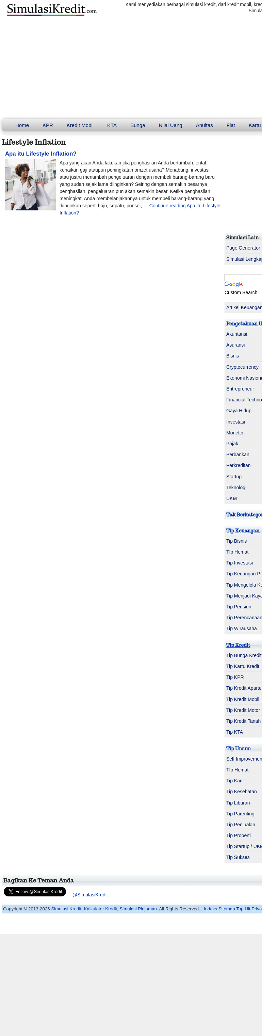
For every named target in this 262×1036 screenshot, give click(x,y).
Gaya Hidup (238, 410)
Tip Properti (238, 835)
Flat (231, 125)
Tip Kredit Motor (243, 710)
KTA (112, 125)
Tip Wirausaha (241, 628)
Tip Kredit (238, 645)
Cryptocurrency (242, 367)
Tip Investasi (239, 562)
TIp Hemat (237, 552)
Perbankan (237, 454)
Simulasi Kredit (66, 908)
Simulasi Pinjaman (138, 908)
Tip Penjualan (240, 824)
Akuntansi (236, 334)
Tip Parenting (240, 813)
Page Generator (243, 248)
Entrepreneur (240, 389)
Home (22, 125)
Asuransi (235, 345)
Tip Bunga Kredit (244, 655)
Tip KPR (235, 677)
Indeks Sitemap (219, 908)
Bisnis (232, 355)
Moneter (235, 432)
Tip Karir (235, 780)
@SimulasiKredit (90, 894)
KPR (48, 125)
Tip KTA (234, 732)
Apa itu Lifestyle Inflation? (41, 153)
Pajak (232, 443)
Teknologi (236, 487)
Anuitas (204, 125)
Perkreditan (238, 465)
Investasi (235, 422)
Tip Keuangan (242, 531)
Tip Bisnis (236, 541)
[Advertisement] (131, 67)
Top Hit (243, 908)
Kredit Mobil (80, 125)
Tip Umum (238, 749)
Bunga (137, 125)
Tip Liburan (238, 803)
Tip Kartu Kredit (242, 666)
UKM (231, 498)
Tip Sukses (238, 857)
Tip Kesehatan (241, 791)
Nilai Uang (170, 125)
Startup (234, 476)
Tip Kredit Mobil (242, 699)
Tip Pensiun (238, 606)
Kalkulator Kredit (100, 908)
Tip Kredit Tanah (243, 721)
